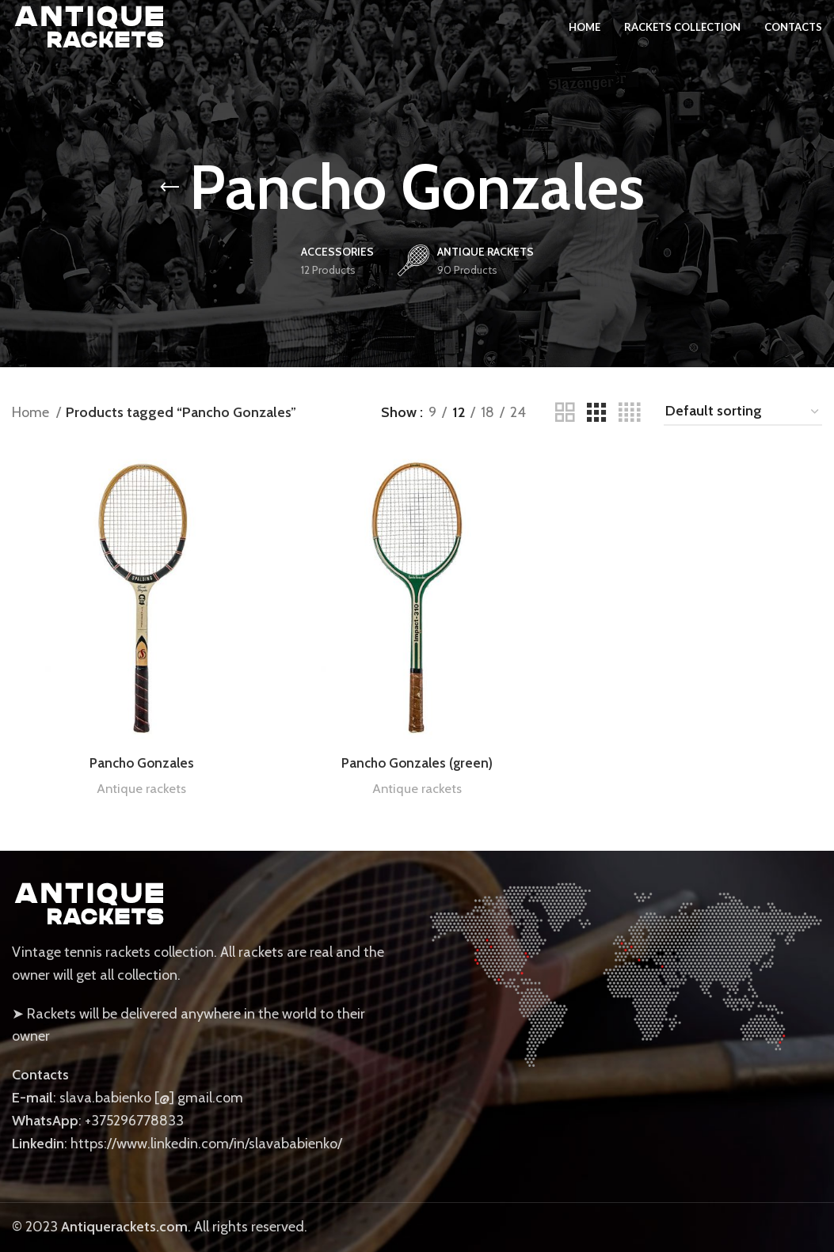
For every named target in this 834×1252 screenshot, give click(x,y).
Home (32, 412)
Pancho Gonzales (141, 763)
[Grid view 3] (596, 413)
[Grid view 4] (629, 413)
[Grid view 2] (564, 413)
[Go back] (169, 187)
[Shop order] (743, 412)
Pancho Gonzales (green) (417, 763)
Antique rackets (142, 788)
